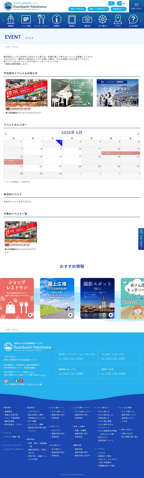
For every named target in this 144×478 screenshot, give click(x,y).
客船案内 (11, 26)
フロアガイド (33, 412)
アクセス (118, 26)
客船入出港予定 (11, 415)
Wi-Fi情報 (32, 421)
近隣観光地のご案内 (106, 466)
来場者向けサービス (36, 418)
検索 (111, 3)
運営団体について (105, 441)
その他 (124, 421)
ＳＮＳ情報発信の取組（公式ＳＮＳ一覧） (24, 384)
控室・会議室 (80, 430)
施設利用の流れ (58, 415)
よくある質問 (133, 26)
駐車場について (128, 418)
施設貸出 (72, 26)
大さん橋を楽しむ (105, 415)
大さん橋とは (102, 26)
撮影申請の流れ (81, 452)
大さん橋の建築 (104, 421)
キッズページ (103, 428)
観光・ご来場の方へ (98, 9)
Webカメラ (103, 437)
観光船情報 (9, 421)
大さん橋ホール (58, 412)
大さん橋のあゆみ (105, 424)
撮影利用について (129, 415)
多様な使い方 (103, 418)
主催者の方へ (118, 9)
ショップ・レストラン (41, 26)
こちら (31, 372)
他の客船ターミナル (13, 424)
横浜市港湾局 (29, 368)
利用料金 (55, 418)
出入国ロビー (57, 449)
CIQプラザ (56, 430)
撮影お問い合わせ (82, 456)
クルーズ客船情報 (12, 418)
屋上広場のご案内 (35, 415)
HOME (7, 47)
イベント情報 (26, 26)
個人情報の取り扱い (130, 437)
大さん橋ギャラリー (83, 412)
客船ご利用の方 (77, 9)
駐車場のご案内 (104, 456)
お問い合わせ (127, 434)
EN (124, 3)
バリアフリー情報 (35, 424)
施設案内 (57, 26)
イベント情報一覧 (12, 437)
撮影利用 (87, 26)
